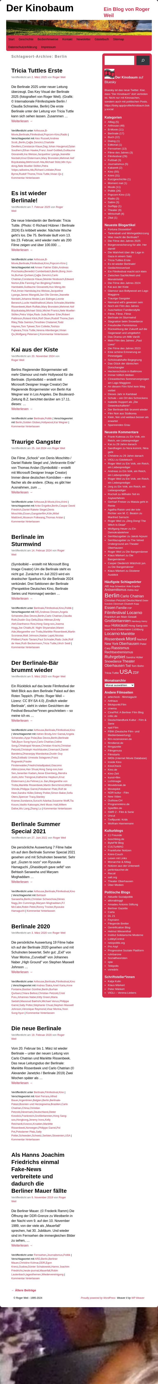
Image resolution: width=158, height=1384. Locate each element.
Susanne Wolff (60, 800)
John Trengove (26, 777)
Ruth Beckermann (31, 643)
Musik (111, 187)
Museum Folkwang (34, 517)
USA (67, 1135)
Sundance (26, 800)
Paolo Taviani (29, 639)
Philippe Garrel (28, 789)
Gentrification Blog (119, 927)
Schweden (25, 1135)
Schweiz (37, 1135)
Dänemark (27, 1111)
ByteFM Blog (115, 842)
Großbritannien (43, 1115)
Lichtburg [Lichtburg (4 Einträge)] (137, 629)
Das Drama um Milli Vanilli (124, 336)
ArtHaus (113, 700)
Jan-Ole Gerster (49, 294)
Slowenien (58, 1135)
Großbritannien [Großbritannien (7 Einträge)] (118, 621)
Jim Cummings (26, 903)
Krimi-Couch (115, 854)
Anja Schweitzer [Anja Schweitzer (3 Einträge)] (117, 586)
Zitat (110, 217)
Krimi (64, 501)
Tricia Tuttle (42, 173)
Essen (26, 513)
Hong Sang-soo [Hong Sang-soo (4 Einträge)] (138, 625)
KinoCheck (114, 765)
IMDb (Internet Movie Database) (127, 758)
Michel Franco (51, 310)
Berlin (22, 142)
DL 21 (111, 915)
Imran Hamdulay (26, 290)
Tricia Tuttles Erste (36, 70)
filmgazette (114, 746)
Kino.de (112, 769)
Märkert (119, 989)
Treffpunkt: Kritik (118, 819)
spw (110, 961)
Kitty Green (43, 997)
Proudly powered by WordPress (98, 1297)
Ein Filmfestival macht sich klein (127, 271)
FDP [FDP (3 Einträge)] (130, 608)
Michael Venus (50, 1001)
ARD (37, 1258)
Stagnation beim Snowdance (125, 321)
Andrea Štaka (44, 985)
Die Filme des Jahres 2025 (124, 240)
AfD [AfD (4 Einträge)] (107, 586)
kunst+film (114, 777)
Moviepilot (114, 789)
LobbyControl (116, 938)
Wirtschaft (114, 213)
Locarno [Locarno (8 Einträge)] (112, 633)
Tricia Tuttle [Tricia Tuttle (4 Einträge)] (112, 672)
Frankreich (28, 1115)
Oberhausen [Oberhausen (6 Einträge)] (129, 644)
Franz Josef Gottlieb (51, 150)
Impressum (48, 47)
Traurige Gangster (36, 442)
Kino (46, 263)
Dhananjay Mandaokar (36, 753)
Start (11, 39)
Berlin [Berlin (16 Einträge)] (112, 595)
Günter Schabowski (39, 1266)
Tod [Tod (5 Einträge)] (128, 665)
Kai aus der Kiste (34, 349)
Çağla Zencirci (34, 142)
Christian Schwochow (43, 899)
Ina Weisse (30, 154)
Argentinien (25, 1100)
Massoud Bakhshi (30, 1001)
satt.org (112, 877)
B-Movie (50, 501)
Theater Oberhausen (120, 881)
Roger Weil (58, 77)
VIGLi (111, 459)
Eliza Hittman (45, 619)
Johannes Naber (26, 997)
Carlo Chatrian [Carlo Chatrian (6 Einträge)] (132, 596)
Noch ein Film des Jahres (123, 306)
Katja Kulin (114, 981)
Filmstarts (114, 754)
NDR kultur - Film (118, 792)
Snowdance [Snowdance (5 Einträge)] (113, 661)
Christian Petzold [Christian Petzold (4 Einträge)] (115, 600)
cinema (112, 708)
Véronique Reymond (34, 1009)
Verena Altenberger (47, 330)
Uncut (111, 815)
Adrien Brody (43, 733)
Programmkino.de (118, 804)
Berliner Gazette (118, 908)
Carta (111, 912)
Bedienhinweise (47, 39)
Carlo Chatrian (53, 615)
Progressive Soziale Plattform (126, 950)
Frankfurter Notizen (119, 850)
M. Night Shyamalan (44, 627)
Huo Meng (55, 286)
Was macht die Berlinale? (123, 237)
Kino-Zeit (113, 773)
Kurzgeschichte (117, 179)
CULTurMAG (115, 846)
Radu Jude (40, 314)
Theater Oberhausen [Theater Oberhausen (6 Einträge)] (120, 663)
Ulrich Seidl (63, 643)
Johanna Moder (30, 298)
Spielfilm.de (115, 808)
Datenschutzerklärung (22, 47)
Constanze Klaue (32, 146)
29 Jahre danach (126, 444)
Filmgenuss (115, 750)
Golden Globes (32, 422)
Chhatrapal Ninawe (29, 745)
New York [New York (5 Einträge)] (111, 643)
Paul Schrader (46, 639)
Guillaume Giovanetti (36, 286)
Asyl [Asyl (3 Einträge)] (136, 590)
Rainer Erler (54, 314)
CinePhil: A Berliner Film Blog (125, 712)
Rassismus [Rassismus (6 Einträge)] (120, 648)
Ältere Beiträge (23, 1290)
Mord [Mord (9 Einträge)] (131, 638)
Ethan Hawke (30, 150)
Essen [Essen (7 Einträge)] (110, 607)
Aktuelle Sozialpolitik (120, 896)
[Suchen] (143, 60)
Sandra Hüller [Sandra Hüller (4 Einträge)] (134, 657)
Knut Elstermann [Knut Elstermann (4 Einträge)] (121, 629)
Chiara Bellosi (29, 993)
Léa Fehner (32, 781)
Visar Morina (54, 1009)
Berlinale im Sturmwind (122, 317)
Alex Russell (42, 138)
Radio (63, 134)
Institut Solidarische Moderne (125, 935)
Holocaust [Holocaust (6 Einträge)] (120, 625)
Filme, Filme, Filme (119, 313)
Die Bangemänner (137, 551)
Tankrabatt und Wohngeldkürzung (128, 233)
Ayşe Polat (30, 737)
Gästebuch (102, 39)
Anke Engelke (43, 505)
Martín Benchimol (53, 785)
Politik (48, 418)
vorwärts (113, 969)
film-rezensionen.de (120, 739)
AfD (37, 611)
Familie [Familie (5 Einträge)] (121, 608)
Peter (111, 989)
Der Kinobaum (40, 7)
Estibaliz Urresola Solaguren (34, 757)
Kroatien (38, 1123)
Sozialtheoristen (117, 958)
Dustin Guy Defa (27, 619)
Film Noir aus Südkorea (122, 413)
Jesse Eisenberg (47, 773)
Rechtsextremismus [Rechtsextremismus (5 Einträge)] (119, 652)
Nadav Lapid (47, 635)
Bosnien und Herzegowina (34, 1104)
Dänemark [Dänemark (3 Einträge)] (118, 604)
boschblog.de (116, 839)
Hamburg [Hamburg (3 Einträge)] (136, 621)
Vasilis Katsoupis (29, 804)
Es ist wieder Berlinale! (122, 263)
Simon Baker (58, 792)
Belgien (37, 1100)
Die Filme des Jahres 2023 (124, 348)
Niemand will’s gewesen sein (125, 302)
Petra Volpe (26, 314)
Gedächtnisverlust (119, 267)
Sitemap (118, 39)
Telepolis (113, 965)
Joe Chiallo (24, 627)
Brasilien (56, 1104)
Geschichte (26, 39)
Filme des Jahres (118, 152)
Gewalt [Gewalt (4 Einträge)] (132, 616)
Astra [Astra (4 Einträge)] (130, 589)
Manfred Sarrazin (118, 517)
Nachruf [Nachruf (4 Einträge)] (142, 639)
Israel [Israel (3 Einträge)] (107, 629)
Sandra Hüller (25, 792)
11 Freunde (115, 835)
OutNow (112, 800)
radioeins (24, 169)
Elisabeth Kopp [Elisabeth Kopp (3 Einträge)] (131, 604)
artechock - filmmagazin (122, 696)
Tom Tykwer (28, 326)
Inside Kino (114, 762)
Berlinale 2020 (30, 926)
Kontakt (67, 39)
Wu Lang (24, 808)
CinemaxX (54, 749)
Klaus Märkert (116, 555)
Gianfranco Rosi (26, 623)
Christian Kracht (50, 745)
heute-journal (31, 1270)
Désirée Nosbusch (53, 279)
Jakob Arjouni (139, 536)
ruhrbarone (114, 954)
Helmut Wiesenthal (119, 931)
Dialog (112, 141)
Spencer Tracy (27, 796)
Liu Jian (43, 781)
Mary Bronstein (50, 158)
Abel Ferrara (42, 1096)
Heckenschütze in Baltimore (125, 371)
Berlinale (24, 134)
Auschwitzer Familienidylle (124, 309)
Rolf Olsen (44, 318)
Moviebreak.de (117, 785)
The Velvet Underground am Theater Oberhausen (126, 544)
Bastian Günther (31, 989)
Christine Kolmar (29, 1262)
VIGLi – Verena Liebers (122, 992)
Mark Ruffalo (33, 306)
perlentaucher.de (118, 869)
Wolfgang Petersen (27, 334)
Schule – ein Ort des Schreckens (128, 398)
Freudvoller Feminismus (122, 325)
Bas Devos (30, 615)
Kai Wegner (61, 422)
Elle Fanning (27, 283)
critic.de (112, 716)
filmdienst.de (115, 742)
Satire (111, 202)
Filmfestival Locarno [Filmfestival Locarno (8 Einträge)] (123, 612)
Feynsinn (113, 919)
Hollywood (47, 422)
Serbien (46, 1135)
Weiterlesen (22, 121)
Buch (111, 137)
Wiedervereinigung (52, 1274)
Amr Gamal (58, 733)
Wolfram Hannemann (121, 823)
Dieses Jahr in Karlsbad (122, 394)
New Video (114, 796)
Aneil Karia (59, 985)
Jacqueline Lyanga (48, 154)
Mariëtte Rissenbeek (55, 631)
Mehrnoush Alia (35, 162)
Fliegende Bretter (118, 923)
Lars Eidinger (47, 298)
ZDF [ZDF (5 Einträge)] (136, 672)
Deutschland (41, 1111)
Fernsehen (40, 1254)
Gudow (23, 1266)
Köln (49, 513)
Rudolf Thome (27, 173)
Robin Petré (29, 906)
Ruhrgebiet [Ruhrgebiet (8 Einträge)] (115, 656)
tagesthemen (33, 1274)
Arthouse (39, 130)
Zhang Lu (35, 808)
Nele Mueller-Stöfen (29, 165)
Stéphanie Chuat (43, 1005)
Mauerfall (45, 1270)
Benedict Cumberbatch (37, 271)
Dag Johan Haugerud (55, 146)
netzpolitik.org (116, 942)
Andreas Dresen (49, 611)
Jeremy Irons (36, 1119)
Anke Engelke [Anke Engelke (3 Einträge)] (133, 586)
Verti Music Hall (49, 804)
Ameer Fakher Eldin (46, 267)
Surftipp (112, 206)
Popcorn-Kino (52, 134)
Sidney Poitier (42, 792)
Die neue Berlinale (36, 1028)
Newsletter (84, 39)
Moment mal (115, 183)
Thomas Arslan (54, 517)
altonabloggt (115, 900)
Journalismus (55, 1254)
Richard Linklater (44, 169)
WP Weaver (137, 1297)
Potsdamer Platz (48, 789)
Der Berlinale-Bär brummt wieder (128, 409)
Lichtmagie (114, 781)
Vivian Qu (56, 173)
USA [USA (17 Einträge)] (126, 671)
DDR (42, 1262)
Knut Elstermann (31, 158)
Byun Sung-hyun (26, 741)
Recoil (111, 873)
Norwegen (32, 1127)
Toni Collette (42, 326)
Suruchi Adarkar (42, 800)
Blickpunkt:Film (117, 704)
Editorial (113, 144)
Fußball (112, 160)
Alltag (111, 121)
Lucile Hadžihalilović (34, 302)
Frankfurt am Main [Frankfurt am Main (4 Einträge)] (116, 616)
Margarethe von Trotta (29, 631)
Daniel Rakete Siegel (34, 509)
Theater (112, 210)
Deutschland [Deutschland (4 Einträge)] (134, 600)
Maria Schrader (55, 302)
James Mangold (30, 294)
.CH (120, 800)
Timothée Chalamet (45, 322)
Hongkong (22, 1119)
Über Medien (115, 884)
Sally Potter (26, 1005)
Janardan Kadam (27, 773)
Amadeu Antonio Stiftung (123, 904)
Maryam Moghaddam (48, 903)
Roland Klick (30, 318)
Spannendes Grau (119, 424)
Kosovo (27, 1123)
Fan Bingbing (43, 283)
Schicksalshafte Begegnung (125, 359)
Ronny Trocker (44, 906)
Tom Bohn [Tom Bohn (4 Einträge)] (137, 665)
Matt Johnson (31, 635)
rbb (32, 169)
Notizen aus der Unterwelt (123, 865)
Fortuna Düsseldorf (119, 229)
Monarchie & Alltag (119, 861)
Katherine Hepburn (47, 777)
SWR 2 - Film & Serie (121, 812)
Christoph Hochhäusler (34, 749)
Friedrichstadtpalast (39, 765)
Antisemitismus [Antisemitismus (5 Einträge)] (115, 589)
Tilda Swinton (25, 322)
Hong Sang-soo (45, 623)
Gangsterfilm (38, 513)
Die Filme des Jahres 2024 (124, 283)
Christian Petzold (48, 993)
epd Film (113, 727)
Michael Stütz (53, 162)
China (25, 1108)
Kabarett (113, 167)
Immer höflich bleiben (121, 375)
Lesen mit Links (117, 858)
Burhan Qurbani (24, 275)
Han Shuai (32, 769)
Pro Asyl (113, 946)
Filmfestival (36, 134)
